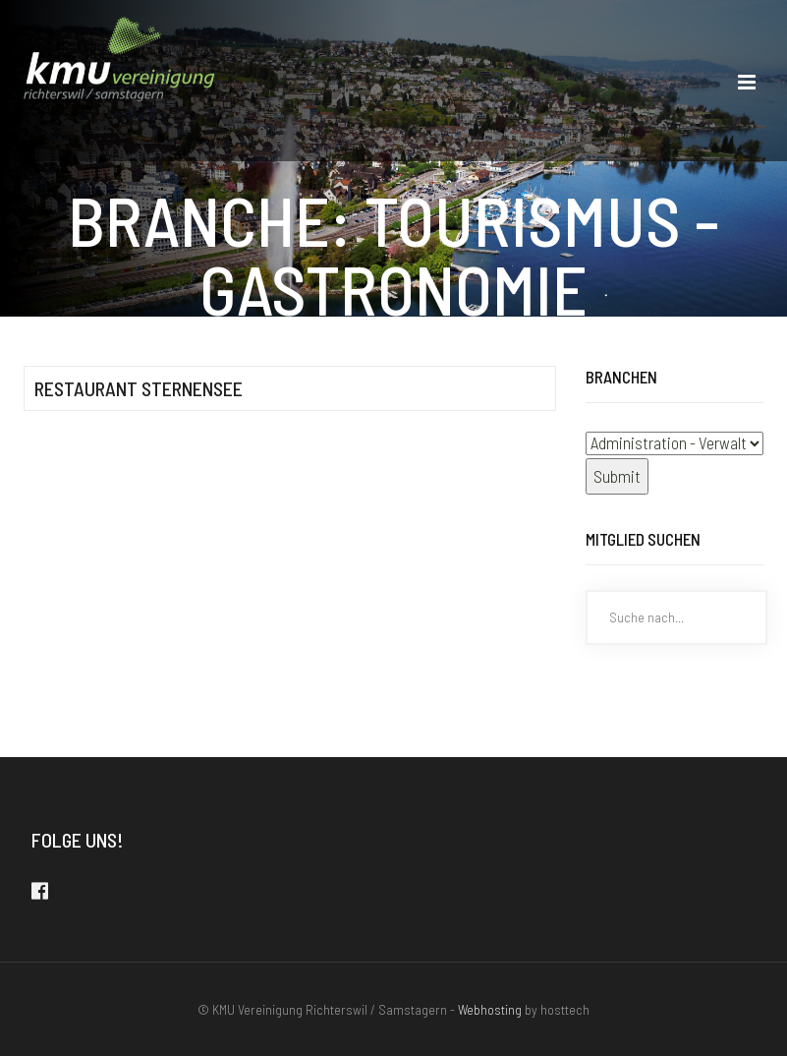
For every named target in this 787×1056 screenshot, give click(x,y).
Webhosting (490, 1009)
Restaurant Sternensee (138, 388)
